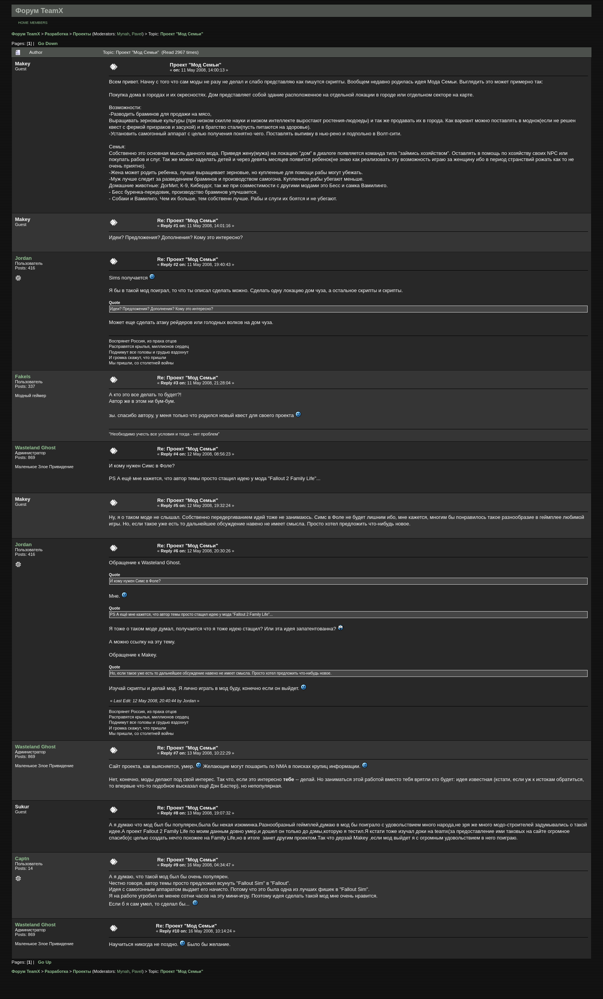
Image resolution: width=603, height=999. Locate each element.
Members (39, 23)
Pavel (137, 34)
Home (23, 23)
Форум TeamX (26, 34)
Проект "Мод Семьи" (181, 34)
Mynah (123, 34)
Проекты (82, 34)
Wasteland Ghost (35, 447)
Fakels (22, 376)
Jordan (23, 258)
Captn (22, 858)
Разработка (56, 34)
